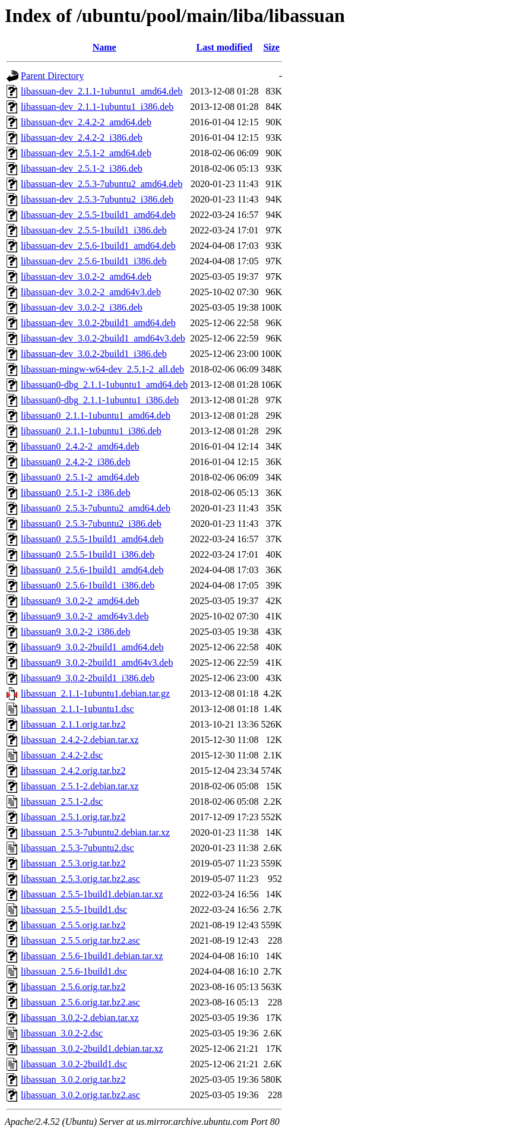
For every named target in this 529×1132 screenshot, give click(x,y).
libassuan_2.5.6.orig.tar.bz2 (73, 987)
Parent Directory (52, 76)
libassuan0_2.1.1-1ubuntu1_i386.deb (91, 431)
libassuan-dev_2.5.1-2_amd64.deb (86, 153)
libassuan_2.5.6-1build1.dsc (74, 971)
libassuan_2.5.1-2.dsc (62, 801)
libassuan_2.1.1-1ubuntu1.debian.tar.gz (95, 693)
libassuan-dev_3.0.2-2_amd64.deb (86, 276)
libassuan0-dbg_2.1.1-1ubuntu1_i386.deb (100, 400)
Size (271, 47)
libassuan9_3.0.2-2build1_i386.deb (87, 678)
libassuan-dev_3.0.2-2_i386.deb (81, 307)
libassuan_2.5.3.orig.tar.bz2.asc (80, 879)
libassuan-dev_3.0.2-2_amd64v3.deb (91, 292)
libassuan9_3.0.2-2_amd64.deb (80, 601)
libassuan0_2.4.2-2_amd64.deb (80, 446)
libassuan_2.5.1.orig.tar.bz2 (73, 817)
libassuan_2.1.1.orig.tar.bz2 (73, 724)
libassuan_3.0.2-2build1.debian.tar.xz (92, 1049)
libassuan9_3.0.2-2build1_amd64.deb (92, 647)
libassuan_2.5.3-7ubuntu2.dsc (77, 848)
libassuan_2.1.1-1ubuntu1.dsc (77, 709)
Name (104, 47)
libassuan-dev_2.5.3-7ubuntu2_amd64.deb (101, 184)
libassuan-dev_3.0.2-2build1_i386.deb (94, 354)
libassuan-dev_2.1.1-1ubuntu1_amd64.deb (101, 91)
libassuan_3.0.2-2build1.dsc (74, 1064)
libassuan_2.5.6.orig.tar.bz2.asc (80, 1002)
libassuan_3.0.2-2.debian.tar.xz (80, 1018)
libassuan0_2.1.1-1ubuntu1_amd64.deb (95, 415)
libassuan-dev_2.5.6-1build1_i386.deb (94, 261)
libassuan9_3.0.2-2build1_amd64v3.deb (97, 662)
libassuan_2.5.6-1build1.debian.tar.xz (92, 956)
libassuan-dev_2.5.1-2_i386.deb (81, 168)
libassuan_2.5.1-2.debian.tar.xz (80, 786)
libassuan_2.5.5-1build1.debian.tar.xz (92, 894)
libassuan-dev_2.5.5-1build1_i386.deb (94, 230)
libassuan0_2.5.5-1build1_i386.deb (87, 554)
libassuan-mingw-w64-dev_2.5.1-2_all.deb (102, 369)
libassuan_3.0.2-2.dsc (62, 1033)
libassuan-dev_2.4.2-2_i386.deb (81, 137)
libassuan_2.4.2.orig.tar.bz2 (73, 771)
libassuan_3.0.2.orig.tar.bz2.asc (80, 1095)
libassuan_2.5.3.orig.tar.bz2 (73, 863)
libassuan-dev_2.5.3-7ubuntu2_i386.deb (97, 199)
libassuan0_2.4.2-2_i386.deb (75, 462)
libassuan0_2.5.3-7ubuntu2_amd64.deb (95, 508)
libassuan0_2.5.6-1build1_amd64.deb (92, 570)
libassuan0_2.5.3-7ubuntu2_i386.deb (91, 523)
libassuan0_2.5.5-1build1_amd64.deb (92, 539)
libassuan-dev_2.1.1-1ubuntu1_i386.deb (97, 107)
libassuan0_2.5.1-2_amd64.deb (80, 477)
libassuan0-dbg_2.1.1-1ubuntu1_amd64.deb (104, 385)
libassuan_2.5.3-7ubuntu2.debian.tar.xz (95, 832)
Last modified (225, 47)
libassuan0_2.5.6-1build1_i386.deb (87, 585)
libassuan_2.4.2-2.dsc (62, 755)
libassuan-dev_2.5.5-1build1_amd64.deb (98, 215)
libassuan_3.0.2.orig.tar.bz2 (73, 1079)
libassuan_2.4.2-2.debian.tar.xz (80, 740)
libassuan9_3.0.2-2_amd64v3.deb (85, 616)
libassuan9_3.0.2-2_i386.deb (75, 632)
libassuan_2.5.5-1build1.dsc (74, 910)
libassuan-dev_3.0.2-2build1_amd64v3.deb (103, 338)
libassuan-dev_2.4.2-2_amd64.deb (86, 122)
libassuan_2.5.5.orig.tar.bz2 (73, 925)
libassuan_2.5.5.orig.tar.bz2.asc (80, 940)
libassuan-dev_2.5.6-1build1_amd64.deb (98, 246)
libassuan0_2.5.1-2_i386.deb (75, 493)
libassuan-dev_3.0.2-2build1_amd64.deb (98, 323)
